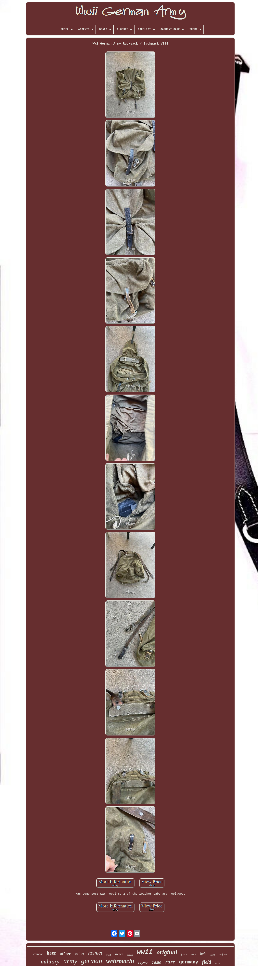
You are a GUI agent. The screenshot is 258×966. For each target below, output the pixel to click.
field (206, 962)
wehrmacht (120, 961)
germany (188, 962)
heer (51, 953)
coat (193, 954)
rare (170, 961)
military (50, 961)
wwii (145, 952)
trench (119, 954)
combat (38, 954)
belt (203, 954)
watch (108, 955)
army (70, 961)
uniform (223, 954)
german (91, 961)
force (184, 954)
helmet (95, 953)
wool (217, 963)
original (167, 952)
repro (143, 962)
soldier (79, 954)
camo (156, 962)
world (212, 955)
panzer (130, 955)
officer (65, 954)
